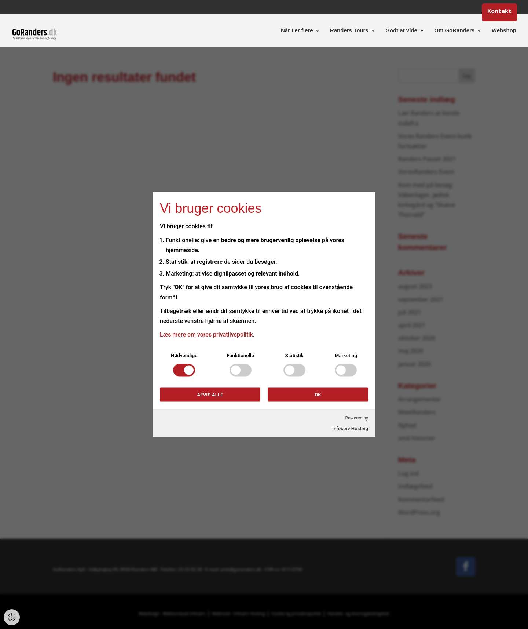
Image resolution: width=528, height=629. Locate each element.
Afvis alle (210, 394)
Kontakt (499, 12)
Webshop (504, 30)
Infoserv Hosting (350, 428)
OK (318, 394)
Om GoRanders (454, 30)
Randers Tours (349, 30)
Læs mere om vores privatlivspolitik (206, 334)
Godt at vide (401, 30)
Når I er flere (297, 30)
